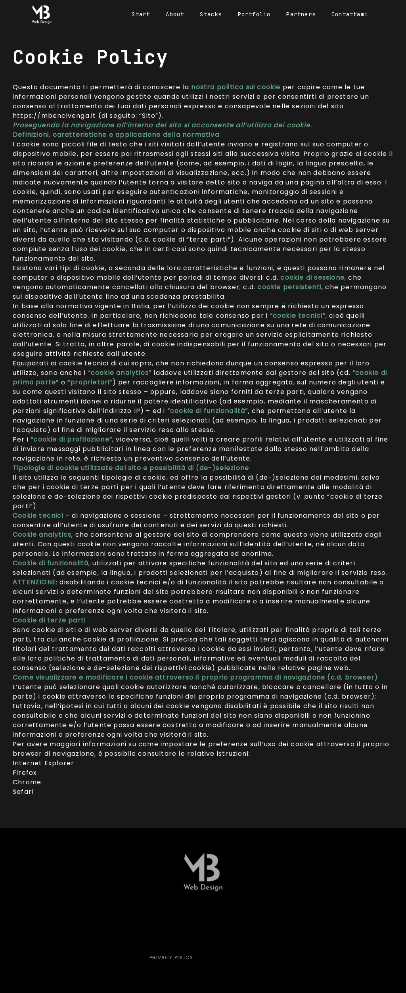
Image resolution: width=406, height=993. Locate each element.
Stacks (211, 14)
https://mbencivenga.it (54, 115)
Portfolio (254, 14)
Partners (301, 14)
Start (141, 14)
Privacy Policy (166, 957)
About (175, 14)
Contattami (349, 14)
